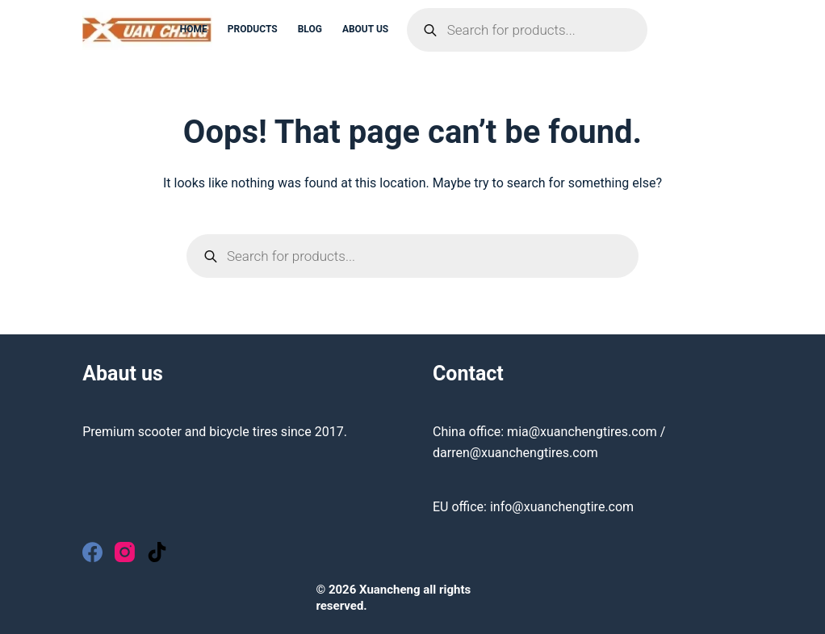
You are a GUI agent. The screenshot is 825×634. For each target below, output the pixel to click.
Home (193, 29)
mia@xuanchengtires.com (582, 431)
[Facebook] (92, 552)
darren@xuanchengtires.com (515, 452)
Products (253, 29)
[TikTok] (157, 552)
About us (365, 29)
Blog (310, 29)
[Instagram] (125, 552)
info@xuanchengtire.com (562, 506)
